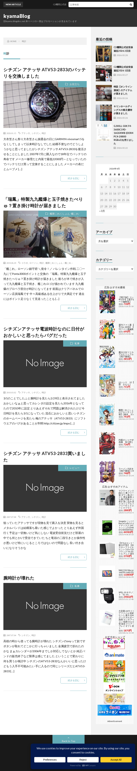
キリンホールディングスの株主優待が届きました (123, 110)
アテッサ (25, 133)
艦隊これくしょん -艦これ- (65, 213)
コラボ (24, 263)
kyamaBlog (16, 15)
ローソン (33, 263)
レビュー (75, 468)
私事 (77, 343)
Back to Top (68, 741)
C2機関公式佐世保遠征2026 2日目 (74, 4)
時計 (44, 133)
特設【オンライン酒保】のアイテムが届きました (123, 90)
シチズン (36, 133)
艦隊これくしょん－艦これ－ (59, 263)
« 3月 (102, 210)
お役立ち (75, 84)
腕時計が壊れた (19, 577)
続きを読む (73, 178)
